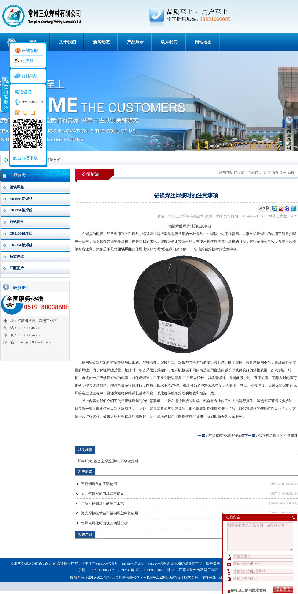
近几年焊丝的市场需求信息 (102, 494)
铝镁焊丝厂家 (67, 564)
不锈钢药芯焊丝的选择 (226, 436)
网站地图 (203, 42)
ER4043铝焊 (131, 564)
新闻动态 (101, 42)
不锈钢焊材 (129, 461)
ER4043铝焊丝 (21, 199)
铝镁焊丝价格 (192, 416)
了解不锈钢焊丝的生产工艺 (102, 503)
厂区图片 (17, 268)
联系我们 (169, 42)
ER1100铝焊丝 (21, 233)
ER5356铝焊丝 (21, 210)
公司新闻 (287, 172)
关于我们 (67, 42)
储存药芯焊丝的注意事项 (278, 436)
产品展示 (135, 42)
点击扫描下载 (25, 158)
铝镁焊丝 (17, 187)
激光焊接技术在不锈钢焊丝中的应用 (109, 513)
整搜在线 (209, 577)
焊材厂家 (85, 461)
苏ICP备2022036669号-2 (162, 577)
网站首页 (255, 172)
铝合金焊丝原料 (106, 461)
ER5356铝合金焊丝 (162, 564)
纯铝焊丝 (17, 222)
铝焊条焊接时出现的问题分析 (104, 523)
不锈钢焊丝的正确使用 (99, 484)
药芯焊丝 (17, 257)
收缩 (5, 94)
